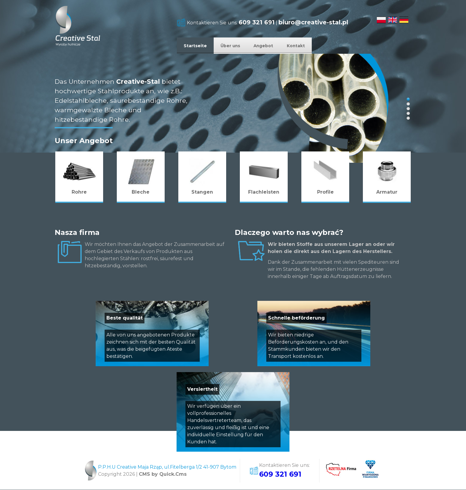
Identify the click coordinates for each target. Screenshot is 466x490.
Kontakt (316, 45)
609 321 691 (257, 22)
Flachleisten (263, 192)
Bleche (141, 192)
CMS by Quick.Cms (163, 474)
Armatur (386, 192)
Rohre (79, 192)
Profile (325, 192)
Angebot (278, 45)
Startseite (198, 45)
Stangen (202, 192)
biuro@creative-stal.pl (313, 22)
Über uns (239, 45)
